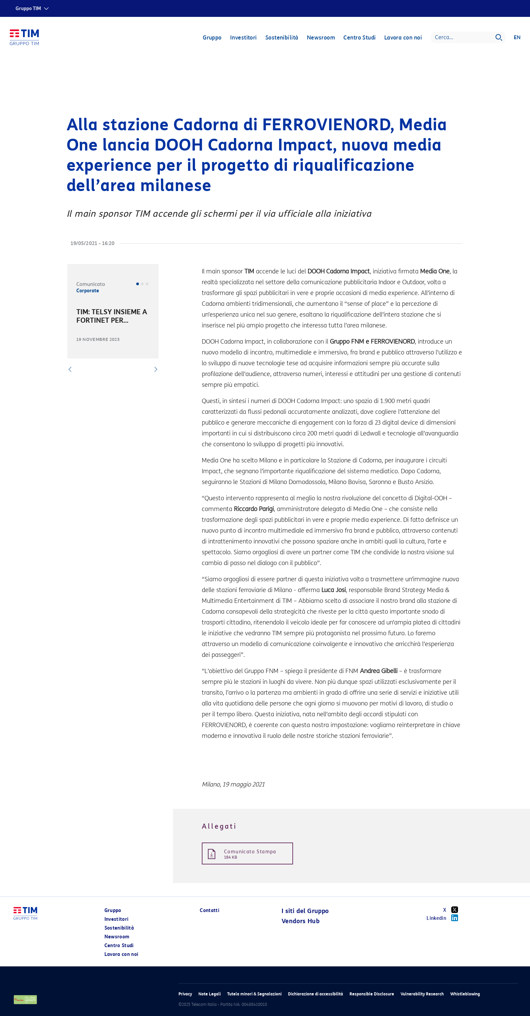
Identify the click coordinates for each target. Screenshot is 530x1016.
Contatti (209, 910)
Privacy (185, 993)
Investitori (243, 38)
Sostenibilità (281, 38)
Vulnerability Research (422, 993)
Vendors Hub (300, 921)
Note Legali (209, 993)
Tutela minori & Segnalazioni (254, 993)
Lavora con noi (402, 38)
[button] (70, 369)
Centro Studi (359, 38)
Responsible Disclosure (372, 993)
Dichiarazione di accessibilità (315, 993)
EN (517, 38)
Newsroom (321, 38)
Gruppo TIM (28, 8)
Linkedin (445, 917)
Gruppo (211, 38)
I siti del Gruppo (305, 911)
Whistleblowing (465, 993)
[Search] (468, 38)
